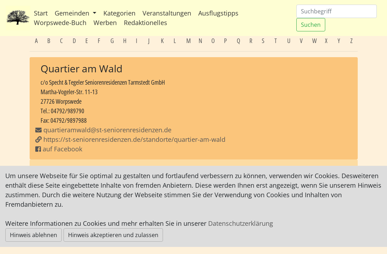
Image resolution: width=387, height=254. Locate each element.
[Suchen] (336, 11)
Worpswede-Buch (60, 22)
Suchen (311, 25)
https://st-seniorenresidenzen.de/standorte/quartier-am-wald (130, 139)
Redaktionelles (145, 22)
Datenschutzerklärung (240, 223)
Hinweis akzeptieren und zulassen (113, 235)
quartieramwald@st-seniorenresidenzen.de (107, 130)
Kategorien (119, 13)
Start (41, 13)
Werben (105, 22)
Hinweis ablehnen (33, 235)
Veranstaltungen (167, 13)
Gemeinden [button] (73, 13)
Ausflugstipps (218, 13)
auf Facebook (58, 149)
